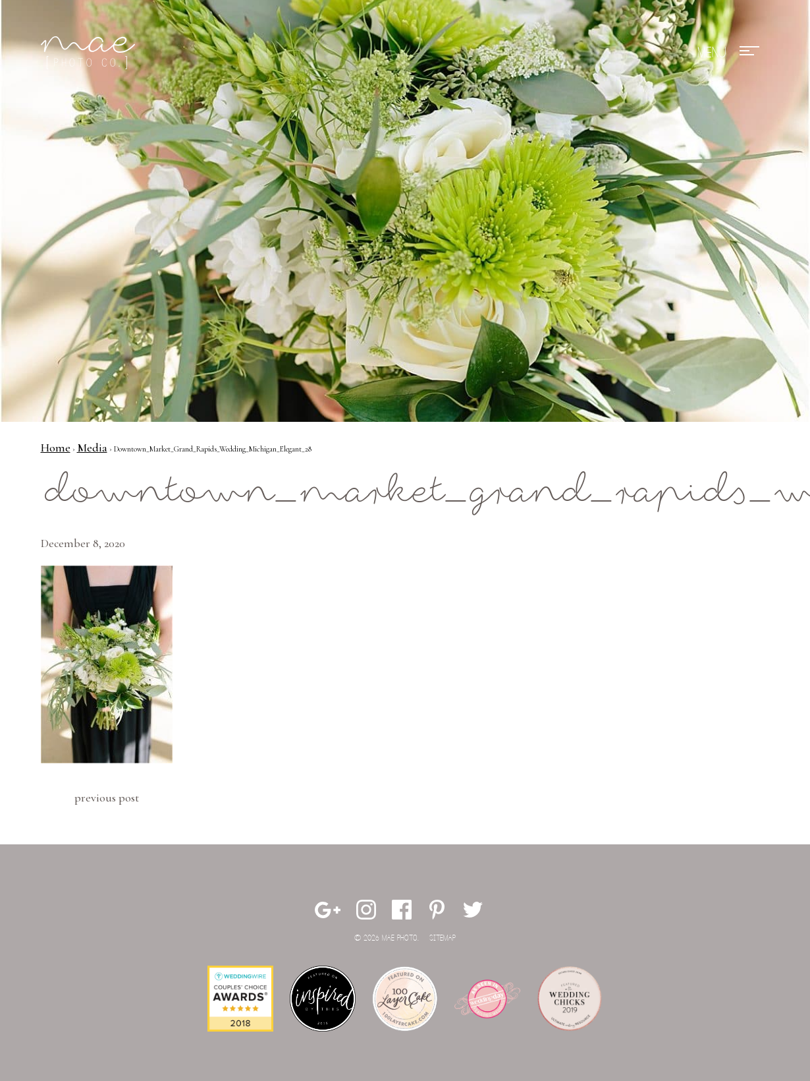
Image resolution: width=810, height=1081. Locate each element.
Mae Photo (90, 52)
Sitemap (442, 938)
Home (55, 447)
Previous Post (106, 797)
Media (92, 447)
